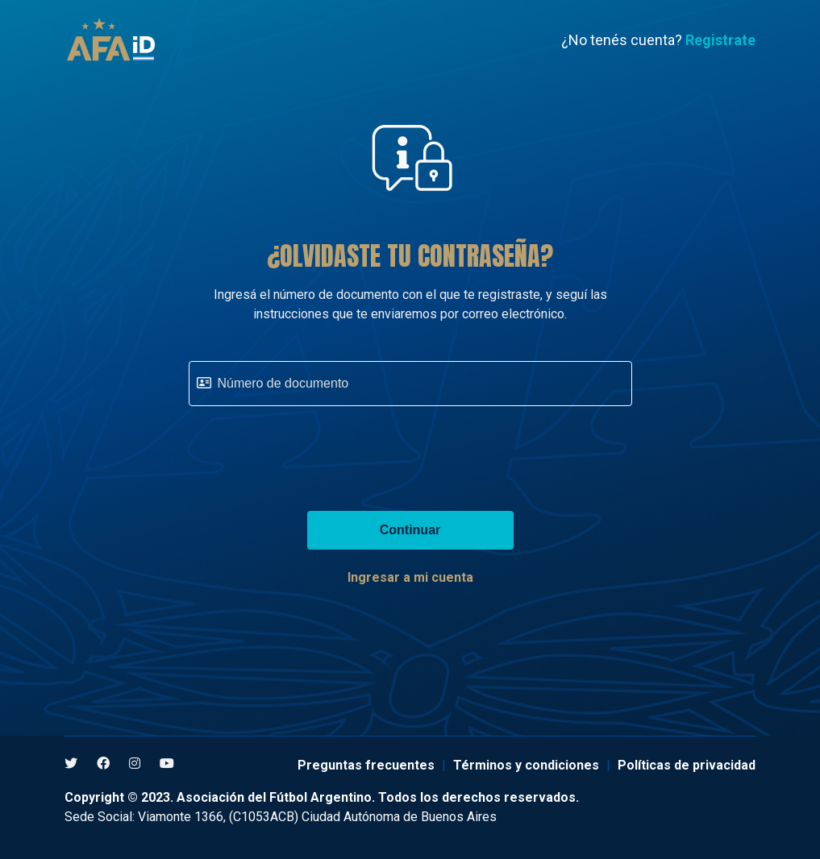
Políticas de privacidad (686, 765)
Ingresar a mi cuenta (410, 577)
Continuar (410, 530)
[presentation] (410, 450)
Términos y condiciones (526, 765)
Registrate (720, 39)
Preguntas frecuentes (366, 765)
